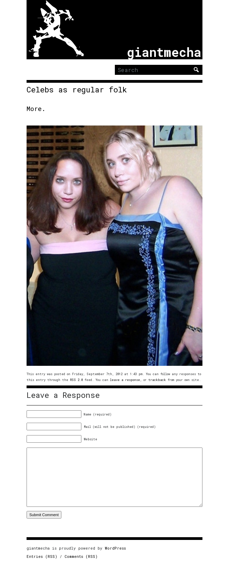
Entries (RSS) (42, 556)
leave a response (125, 380)
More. (36, 108)
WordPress (115, 548)
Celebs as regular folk (77, 89)
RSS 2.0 (76, 380)
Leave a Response (63, 395)
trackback (157, 380)
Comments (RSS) (81, 556)
